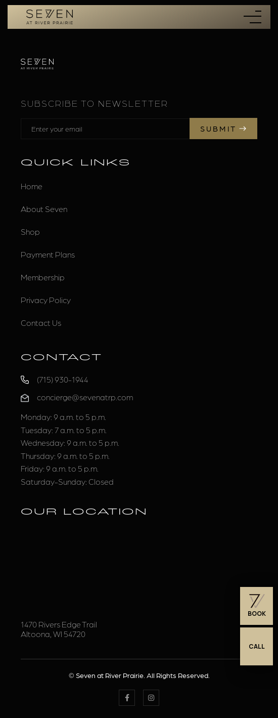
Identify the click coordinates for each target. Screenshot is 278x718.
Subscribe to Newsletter (94, 103)
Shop (30, 231)
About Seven (44, 209)
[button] (252, 17)
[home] (47, 17)
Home (31, 186)
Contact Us (41, 322)
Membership (43, 277)
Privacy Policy (46, 300)
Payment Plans (48, 254)
